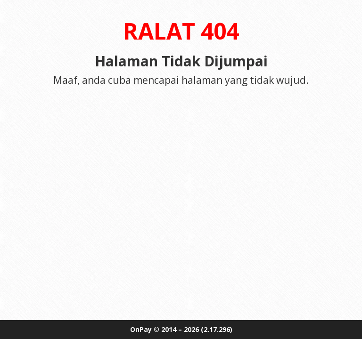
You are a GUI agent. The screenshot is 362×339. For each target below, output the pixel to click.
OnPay (141, 329)
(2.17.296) (216, 329)
